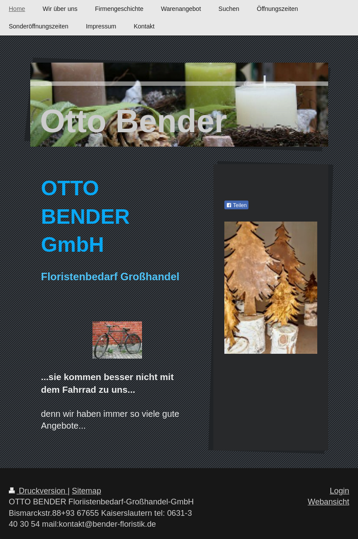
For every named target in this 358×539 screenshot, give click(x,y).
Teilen (236, 205)
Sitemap (86, 490)
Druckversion (38, 490)
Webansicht (328, 501)
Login (339, 490)
